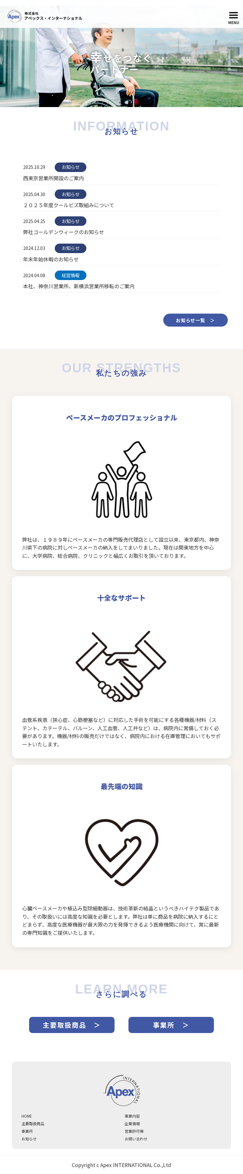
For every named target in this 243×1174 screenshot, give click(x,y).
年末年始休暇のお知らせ (51, 259)
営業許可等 (134, 1131)
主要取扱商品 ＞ (72, 1025)
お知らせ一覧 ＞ (195, 320)
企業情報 (132, 1123)
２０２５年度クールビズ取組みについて (68, 205)
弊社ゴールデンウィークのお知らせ (63, 232)
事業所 (27, 1131)
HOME (27, 1116)
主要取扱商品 (33, 1123)
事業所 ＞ (171, 1025)
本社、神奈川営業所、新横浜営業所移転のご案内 (78, 286)
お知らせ (29, 1138)
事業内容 (132, 1116)
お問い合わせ (136, 1138)
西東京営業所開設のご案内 (53, 178)
